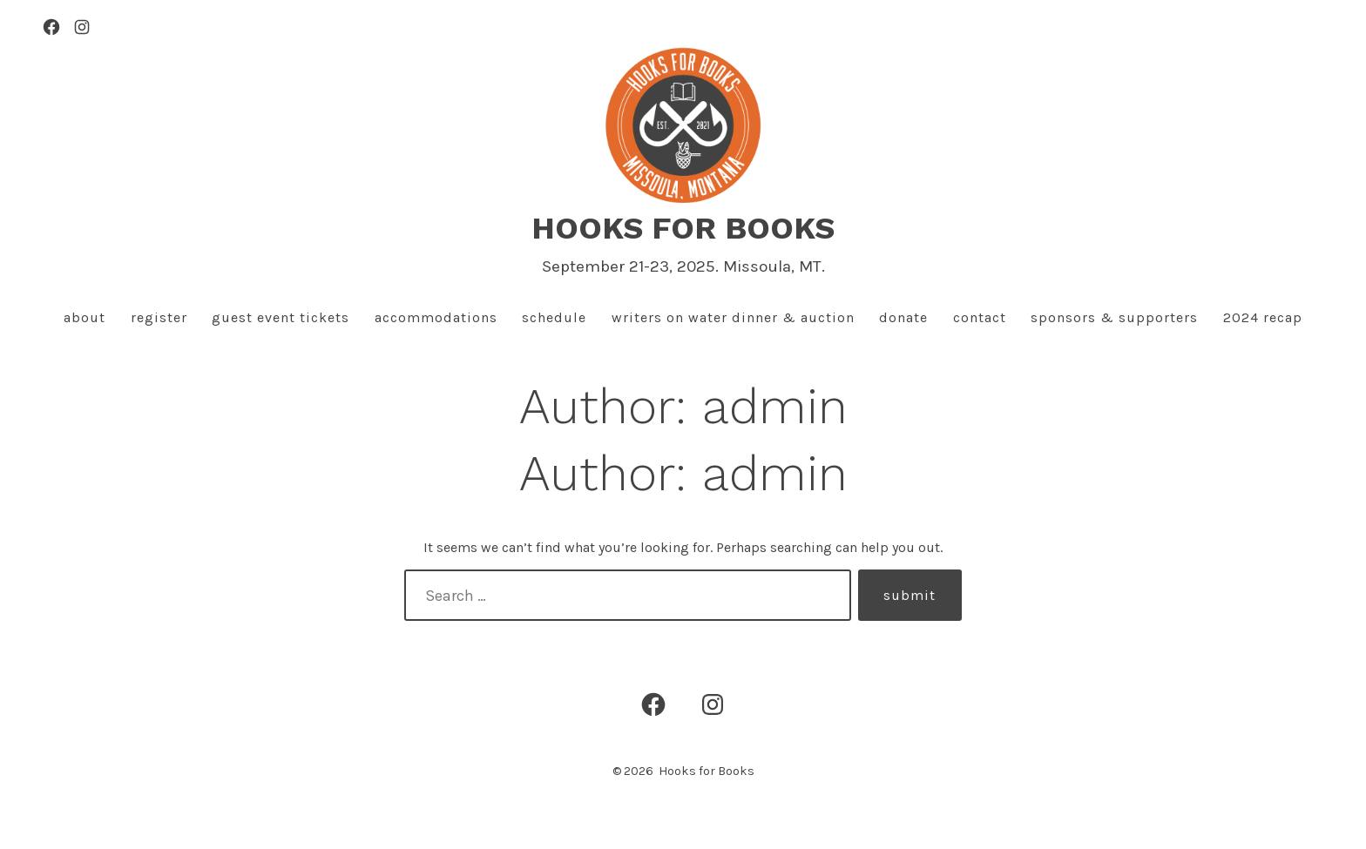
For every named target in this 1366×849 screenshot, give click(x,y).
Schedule (554, 317)
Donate (903, 317)
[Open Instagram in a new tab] (82, 27)
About (84, 317)
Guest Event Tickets (280, 317)
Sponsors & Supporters (1114, 317)
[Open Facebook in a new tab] (51, 27)
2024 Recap (1262, 317)
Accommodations (436, 317)
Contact (979, 317)
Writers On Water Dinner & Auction (733, 317)
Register (159, 317)
